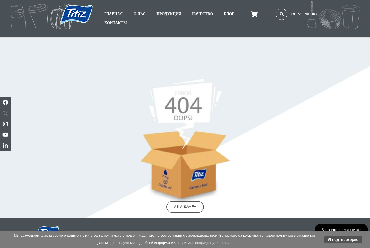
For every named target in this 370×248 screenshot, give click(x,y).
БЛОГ (229, 14)
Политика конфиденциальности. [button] (204, 243)
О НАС (140, 14)
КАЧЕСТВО (202, 14)
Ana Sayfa (185, 207)
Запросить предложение (341, 229)
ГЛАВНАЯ (113, 14)
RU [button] (296, 14)
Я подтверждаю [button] (343, 239)
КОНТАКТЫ (115, 23)
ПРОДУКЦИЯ (168, 14)
